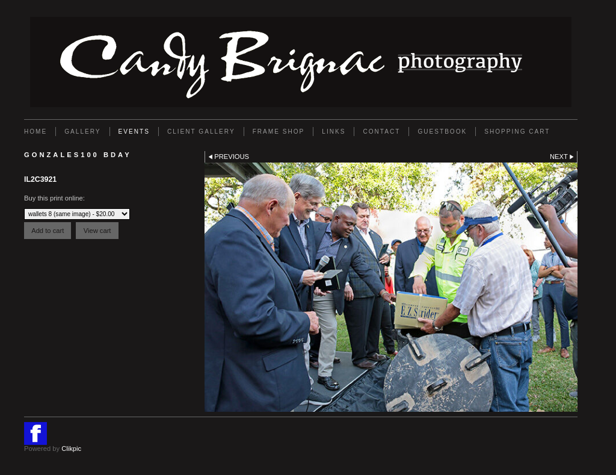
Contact (381, 131)
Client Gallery (201, 131)
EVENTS (134, 131)
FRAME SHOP (279, 131)
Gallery (82, 131)
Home (35, 131)
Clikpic (71, 448)
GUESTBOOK (442, 131)
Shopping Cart (517, 131)
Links (333, 131)
